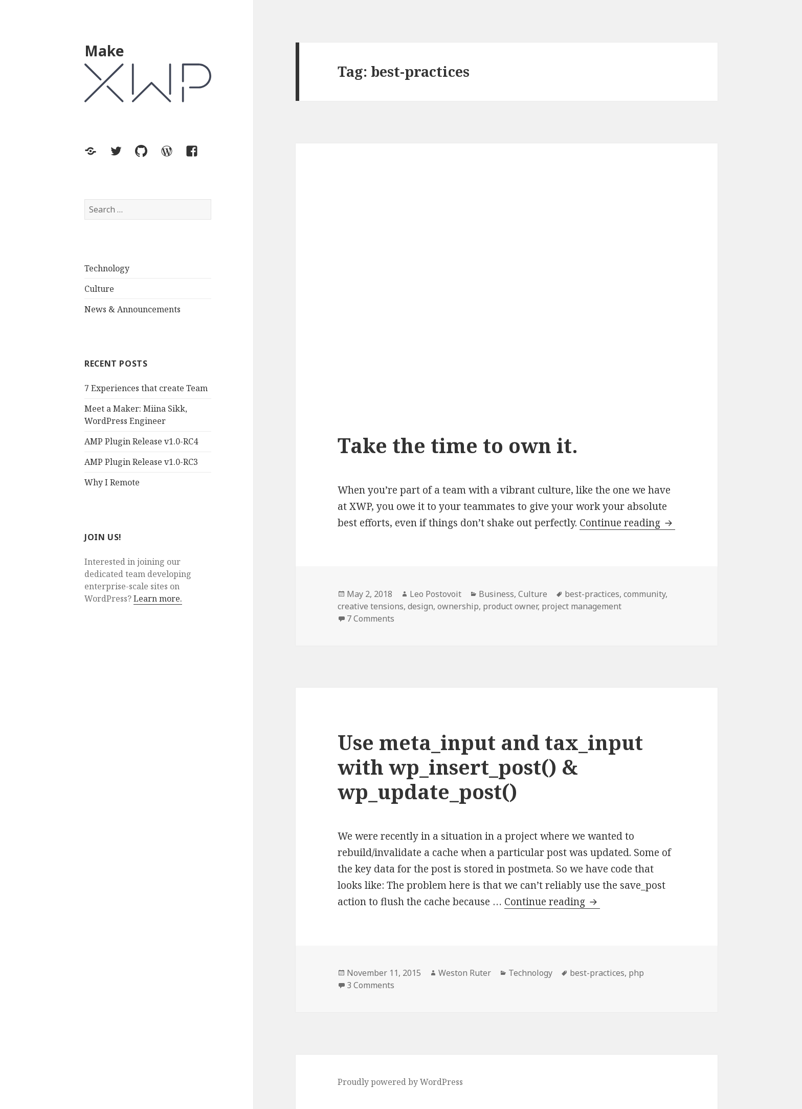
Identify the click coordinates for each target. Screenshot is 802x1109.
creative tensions (371, 606)
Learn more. (157, 598)
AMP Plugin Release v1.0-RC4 (141, 441)
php (636, 972)
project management (581, 606)
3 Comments (370, 985)
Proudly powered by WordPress (400, 1081)
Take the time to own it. (458, 445)
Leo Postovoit (435, 594)
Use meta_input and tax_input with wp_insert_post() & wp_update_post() (490, 767)
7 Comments (370, 618)
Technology (106, 268)
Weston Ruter (464, 972)
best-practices (592, 594)
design (420, 606)
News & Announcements (132, 309)
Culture (99, 288)
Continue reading (627, 523)
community (644, 594)
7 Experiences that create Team (146, 388)
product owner (510, 606)
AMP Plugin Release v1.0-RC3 (141, 461)
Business (496, 594)
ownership (458, 606)
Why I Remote (112, 482)
